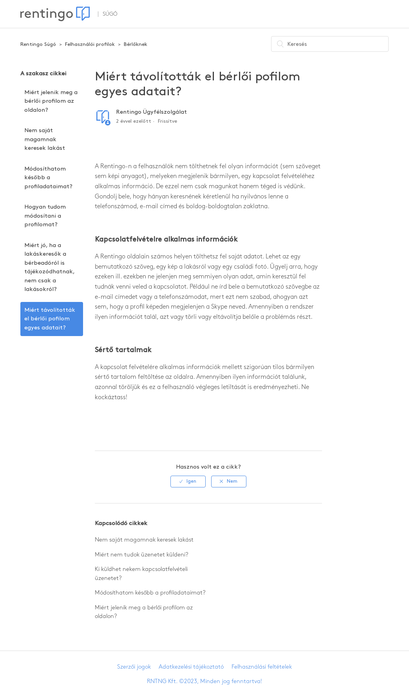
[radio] (188, 481)
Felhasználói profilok (90, 44)
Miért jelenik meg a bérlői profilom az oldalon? (51, 101)
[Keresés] (330, 44)
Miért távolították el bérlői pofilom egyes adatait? (49, 319)
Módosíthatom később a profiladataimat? (48, 177)
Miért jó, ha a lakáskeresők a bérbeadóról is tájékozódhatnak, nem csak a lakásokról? (49, 268)
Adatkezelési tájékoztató (191, 667)
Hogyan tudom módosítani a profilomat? (45, 215)
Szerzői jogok (134, 667)
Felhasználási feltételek (262, 667)
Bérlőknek (135, 44)
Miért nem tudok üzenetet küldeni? (141, 555)
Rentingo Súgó (38, 44)
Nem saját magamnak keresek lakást (44, 139)
